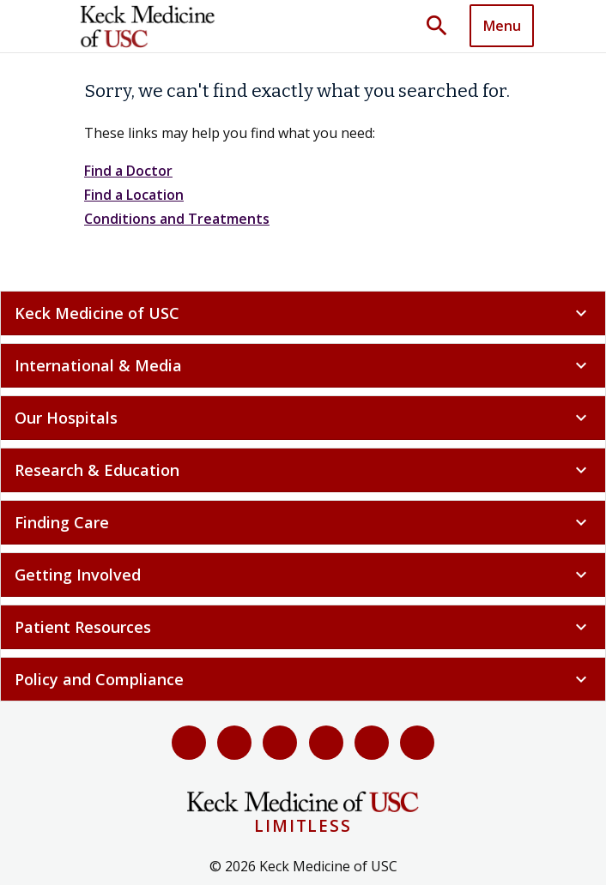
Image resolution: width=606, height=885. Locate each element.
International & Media (303, 365)
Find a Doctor (128, 170)
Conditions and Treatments (177, 218)
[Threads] (417, 742)
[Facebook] (188, 742)
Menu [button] (502, 25)
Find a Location (134, 194)
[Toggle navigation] (502, 25)
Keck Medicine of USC (303, 313)
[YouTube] (279, 742)
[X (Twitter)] (234, 742)
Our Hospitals (303, 417)
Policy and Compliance (303, 679)
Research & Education (303, 470)
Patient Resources (303, 627)
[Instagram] (371, 742)
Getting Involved (303, 574)
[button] (442, 26)
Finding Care (303, 522)
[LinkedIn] (326, 742)
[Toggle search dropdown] (443, 26)
